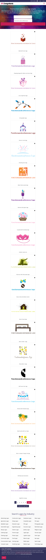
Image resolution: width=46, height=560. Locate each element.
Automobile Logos (5, 526)
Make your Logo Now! (23, 506)
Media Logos (26, 541)
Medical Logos (27, 544)
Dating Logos (15, 521)
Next (29, 502)
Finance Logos (15, 532)
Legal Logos (26, 532)
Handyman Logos (27, 518)
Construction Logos (16, 518)
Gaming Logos (15, 541)
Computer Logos (4, 544)
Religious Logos (38, 529)
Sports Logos (37, 541)
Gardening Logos (16, 544)
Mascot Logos (27, 538)
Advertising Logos (5, 518)
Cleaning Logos (4, 535)
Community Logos (5, 538)
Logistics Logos (27, 535)
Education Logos (16, 524)
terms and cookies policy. (26, 554)
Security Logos (38, 532)
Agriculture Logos (5, 521)
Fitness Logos (15, 535)
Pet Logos (37, 521)
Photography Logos (39, 524)
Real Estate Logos (38, 526)
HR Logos (26, 524)
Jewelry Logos (27, 529)
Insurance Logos (27, 526)
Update (23, 24)
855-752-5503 (33, 1)
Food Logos (14, 538)
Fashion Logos (15, 529)
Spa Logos (37, 538)
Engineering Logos (16, 526)
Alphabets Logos (4, 524)
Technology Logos (39, 544)
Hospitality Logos (27, 521)
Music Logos (37, 518)
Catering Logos (4, 532)
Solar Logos (37, 535)
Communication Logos (6, 541)
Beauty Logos (4, 529)
